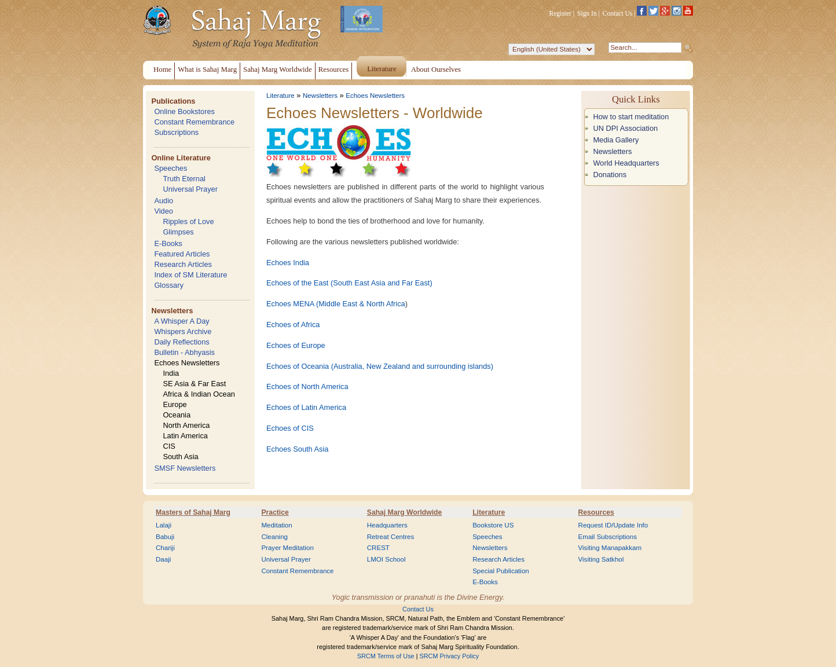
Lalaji (163, 525)
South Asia (180, 456)
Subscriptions (176, 132)
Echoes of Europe (295, 345)
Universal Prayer (190, 189)
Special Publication (500, 570)
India (171, 373)
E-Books (168, 243)
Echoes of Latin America (306, 407)
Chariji (165, 547)
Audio (163, 200)
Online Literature (180, 157)
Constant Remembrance (194, 122)
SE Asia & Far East (194, 383)
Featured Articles (182, 254)
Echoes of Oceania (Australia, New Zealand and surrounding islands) (379, 366)
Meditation (276, 525)
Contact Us (618, 13)
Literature (280, 95)
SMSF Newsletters (184, 468)
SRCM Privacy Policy (449, 656)
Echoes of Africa (293, 324)
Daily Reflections (181, 342)
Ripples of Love (188, 221)
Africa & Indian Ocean (198, 394)
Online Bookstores (184, 111)
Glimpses (178, 232)
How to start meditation (631, 116)
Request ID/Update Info (613, 525)
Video (163, 211)
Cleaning (274, 536)
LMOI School (386, 559)
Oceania (176, 415)
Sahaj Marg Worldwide (404, 512)
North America (186, 425)
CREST (378, 547)
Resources (596, 512)
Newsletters (172, 310)
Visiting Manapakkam (610, 547)
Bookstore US (493, 525)
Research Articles (183, 264)
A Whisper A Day (181, 321)
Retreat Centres (391, 536)
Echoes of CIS (290, 428)
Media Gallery (616, 139)
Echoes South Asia (297, 449)
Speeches (170, 168)
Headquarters (387, 525)
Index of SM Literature (190, 274)
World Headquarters (626, 163)
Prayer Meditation (287, 547)
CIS (169, 446)
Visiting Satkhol (601, 559)
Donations (609, 174)
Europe (174, 404)
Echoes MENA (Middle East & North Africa (335, 303)
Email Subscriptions (607, 536)
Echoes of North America (307, 386)
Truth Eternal (184, 178)
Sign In (587, 13)
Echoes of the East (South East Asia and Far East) (349, 282)
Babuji (165, 536)
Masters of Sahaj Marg (193, 512)
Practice (274, 512)
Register (560, 13)
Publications (173, 101)
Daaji (163, 559)
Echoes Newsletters (186, 362)
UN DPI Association (625, 128)
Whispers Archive (182, 331)
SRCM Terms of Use (386, 656)
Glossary (169, 285)
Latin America (185, 435)
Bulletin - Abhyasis (184, 352)
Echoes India (287, 262)
